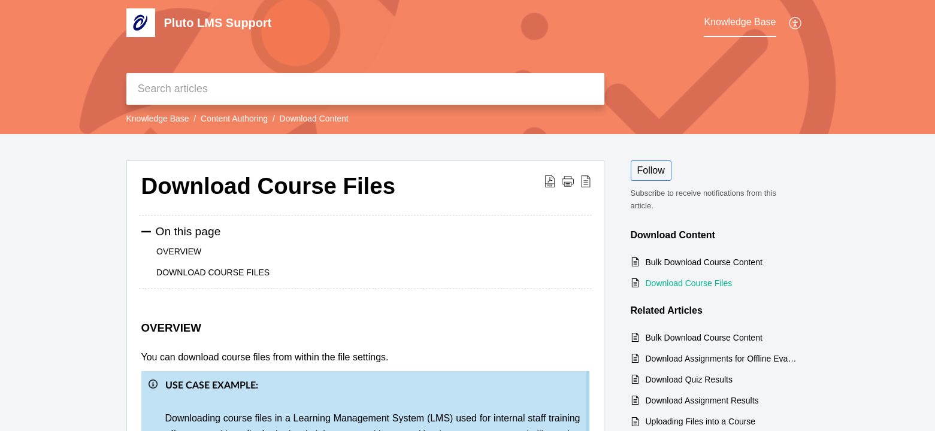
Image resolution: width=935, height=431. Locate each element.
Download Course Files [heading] (268, 186)
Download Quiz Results (689, 379)
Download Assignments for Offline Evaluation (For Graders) (721, 358)
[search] (365, 89)
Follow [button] (651, 170)
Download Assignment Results (702, 400)
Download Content (314, 118)
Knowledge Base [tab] (740, 22)
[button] (795, 23)
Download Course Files (689, 283)
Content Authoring (234, 118)
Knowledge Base (157, 118)
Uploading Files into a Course (701, 421)
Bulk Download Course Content (704, 262)
